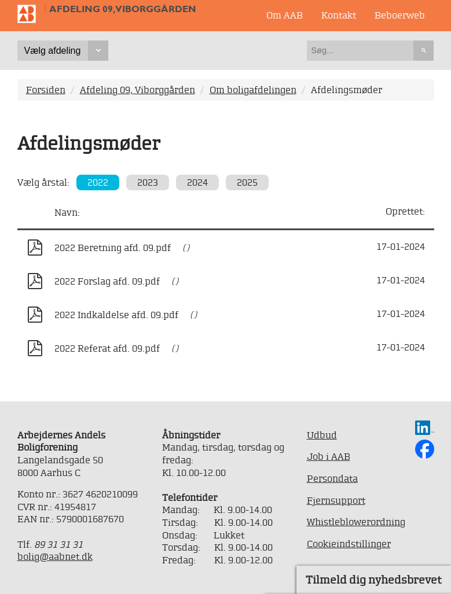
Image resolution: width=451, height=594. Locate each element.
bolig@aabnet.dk (55, 556)
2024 (197, 182)
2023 (147, 182)
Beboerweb (400, 15)
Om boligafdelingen (253, 89)
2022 (97, 182)
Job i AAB (328, 456)
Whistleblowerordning (356, 521)
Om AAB (284, 15)
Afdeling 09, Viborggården (122, 8)
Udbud (322, 435)
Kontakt (338, 15)
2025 (247, 182)
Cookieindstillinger (349, 543)
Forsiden (45, 89)
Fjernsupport (336, 500)
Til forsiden (31, 14)
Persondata (332, 478)
